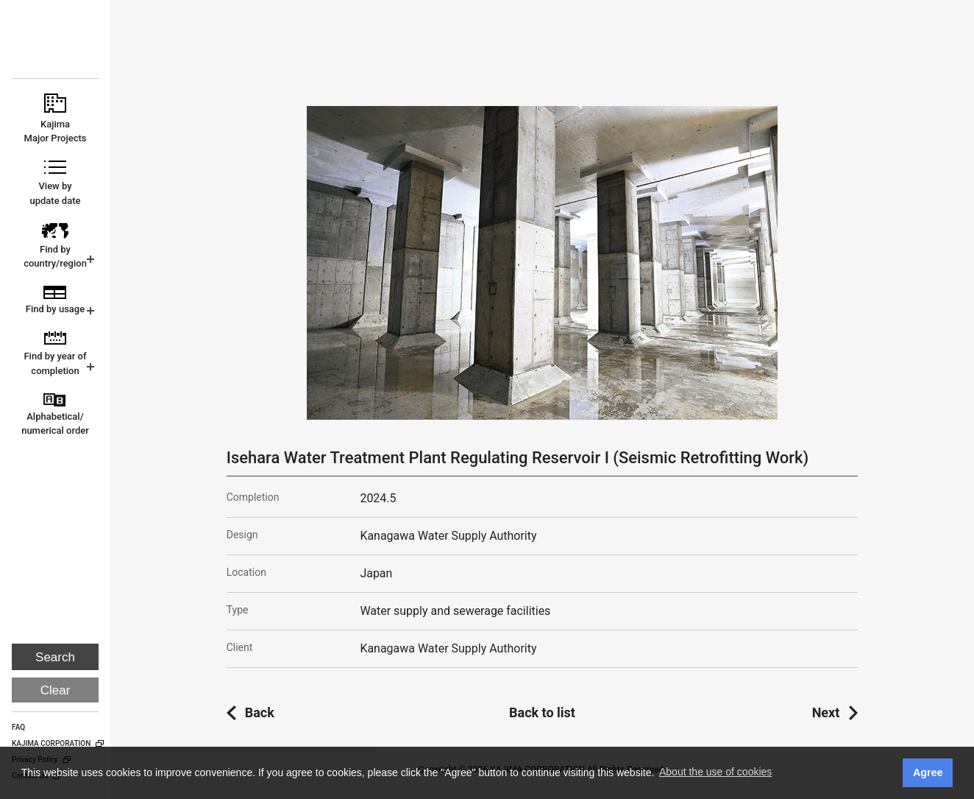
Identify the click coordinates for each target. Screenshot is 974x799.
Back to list (542, 712)
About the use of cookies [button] (715, 772)
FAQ (18, 727)
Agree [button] (928, 772)
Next (826, 712)
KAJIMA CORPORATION (56, 45)
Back (259, 712)
